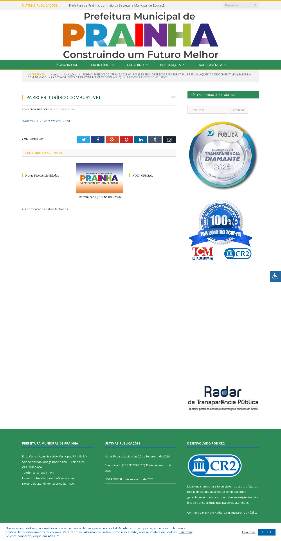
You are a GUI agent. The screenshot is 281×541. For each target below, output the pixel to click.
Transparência (209, 65)
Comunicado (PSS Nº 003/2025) (100, 197)
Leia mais (185, 532)
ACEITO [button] (266, 532)
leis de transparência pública (206, 503)
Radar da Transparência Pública (236, 512)
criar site (214, 486)
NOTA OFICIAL (142, 175)
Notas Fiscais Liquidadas (42, 175)
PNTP (205, 512)
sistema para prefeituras (241, 486)
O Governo (135, 65)
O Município (99, 65)
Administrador (38, 109)
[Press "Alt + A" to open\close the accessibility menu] (275, 276)
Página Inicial (66, 65)
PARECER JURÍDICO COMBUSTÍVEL (47, 121)
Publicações (170, 65)
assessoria (217, 492)
